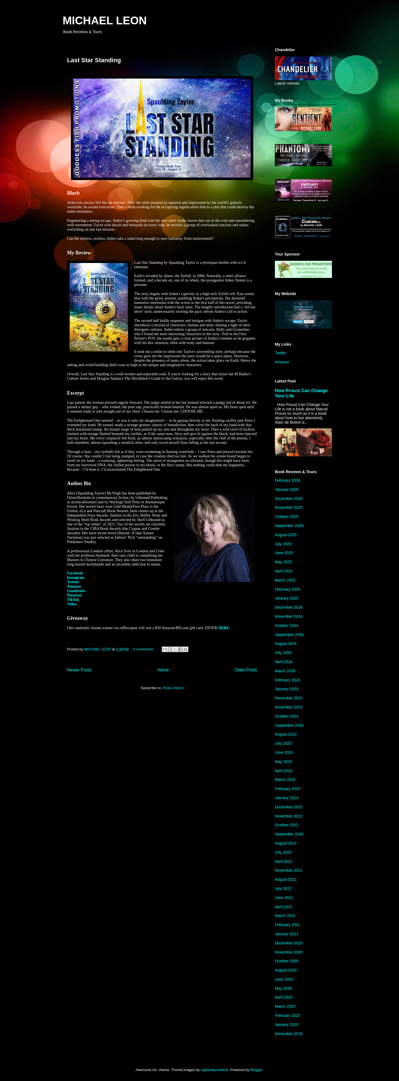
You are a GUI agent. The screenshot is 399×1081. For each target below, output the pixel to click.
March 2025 (285, 580)
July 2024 (283, 652)
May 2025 (283, 562)
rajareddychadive (214, 1070)
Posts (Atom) (173, 688)
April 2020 (283, 997)
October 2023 (286, 716)
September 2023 (289, 725)
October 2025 (286, 516)
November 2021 (289, 870)
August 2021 (286, 879)
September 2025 (289, 525)
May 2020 (283, 988)
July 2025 (283, 544)
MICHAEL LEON (105, 20)
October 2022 (286, 825)
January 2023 (286, 798)
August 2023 (286, 734)
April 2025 (283, 571)
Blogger (256, 1070)
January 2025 (286, 598)
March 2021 (285, 915)
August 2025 (286, 535)
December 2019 (289, 1033)
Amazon (282, 362)
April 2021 (283, 907)
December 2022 (289, 807)
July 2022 (283, 852)
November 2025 (289, 507)
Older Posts (246, 670)
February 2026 (287, 480)
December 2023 (289, 698)
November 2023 (289, 707)
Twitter (280, 353)
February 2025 (287, 589)
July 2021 (283, 888)
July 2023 (283, 743)
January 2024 (286, 689)
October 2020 (286, 961)
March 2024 (285, 671)
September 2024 (289, 634)
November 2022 (289, 816)
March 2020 (285, 1006)
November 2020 (289, 952)
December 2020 (289, 943)
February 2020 (287, 1015)
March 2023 (285, 779)
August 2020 (286, 970)
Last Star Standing (94, 60)
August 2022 (286, 843)
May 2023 (283, 761)
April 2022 (283, 861)
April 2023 (283, 771)
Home (163, 670)
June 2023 (284, 752)
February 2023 (287, 788)
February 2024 (287, 680)
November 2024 (289, 616)
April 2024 (283, 662)
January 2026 (286, 489)
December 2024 (289, 607)
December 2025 (289, 498)
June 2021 (284, 897)
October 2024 (286, 625)
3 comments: (144, 649)
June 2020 (284, 979)
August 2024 (286, 643)
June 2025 (284, 553)
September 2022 (289, 834)
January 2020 (286, 1024)
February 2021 (287, 925)
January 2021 (286, 934)
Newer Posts (79, 670)
